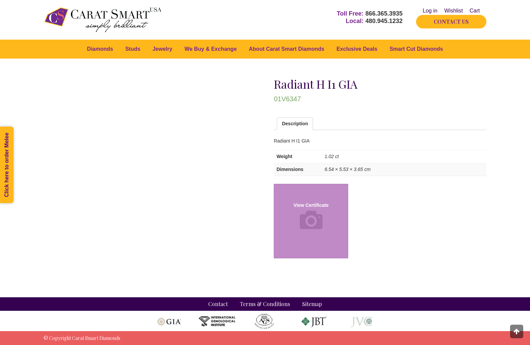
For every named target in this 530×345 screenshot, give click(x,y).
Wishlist (453, 11)
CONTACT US (451, 21)
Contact (218, 303)
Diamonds (100, 49)
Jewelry (162, 49)
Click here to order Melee (6, 165)
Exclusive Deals (356, 49)
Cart (474, 11)
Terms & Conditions (265, 303)
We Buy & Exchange (211, 49)
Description (295, 123)
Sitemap (312, 303)
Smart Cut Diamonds (416, 49)
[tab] (295, 123)
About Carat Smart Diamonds (286, 49)
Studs (132, 49)
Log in (430, 11)
